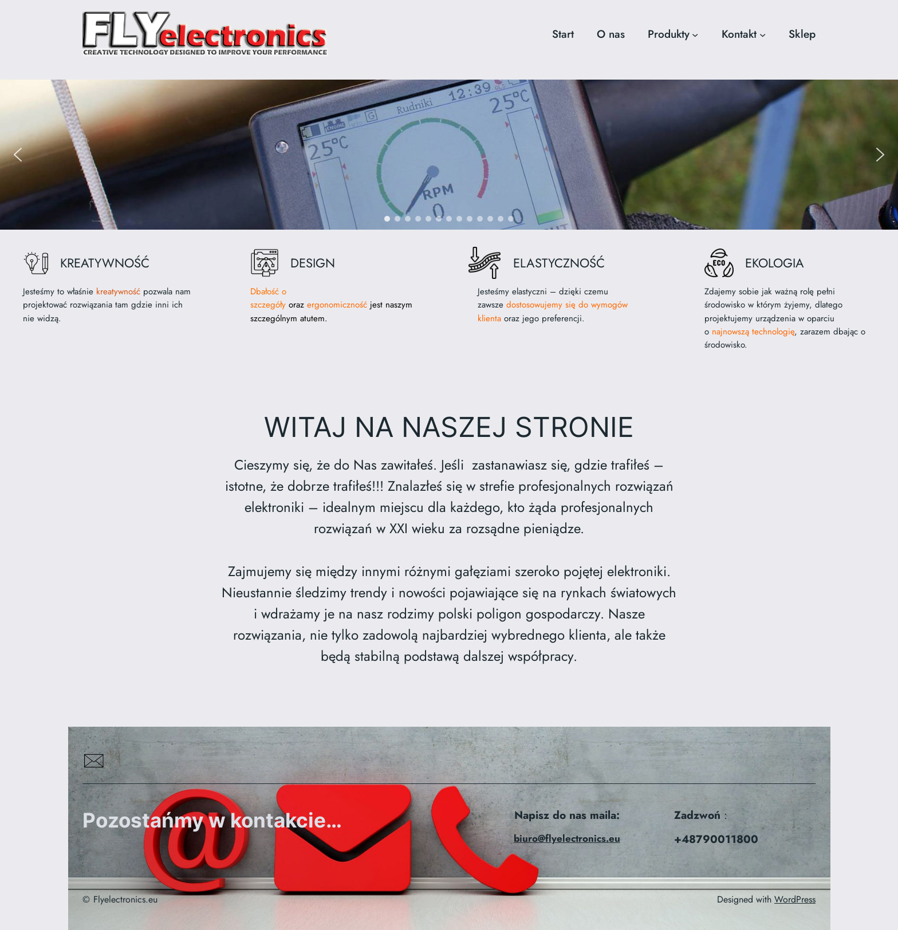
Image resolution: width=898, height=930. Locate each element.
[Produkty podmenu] (695, 34)
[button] (18, 154)
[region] (449, 154)
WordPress (795, 899)
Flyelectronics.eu (125, 899)
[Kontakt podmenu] (762, 34)
